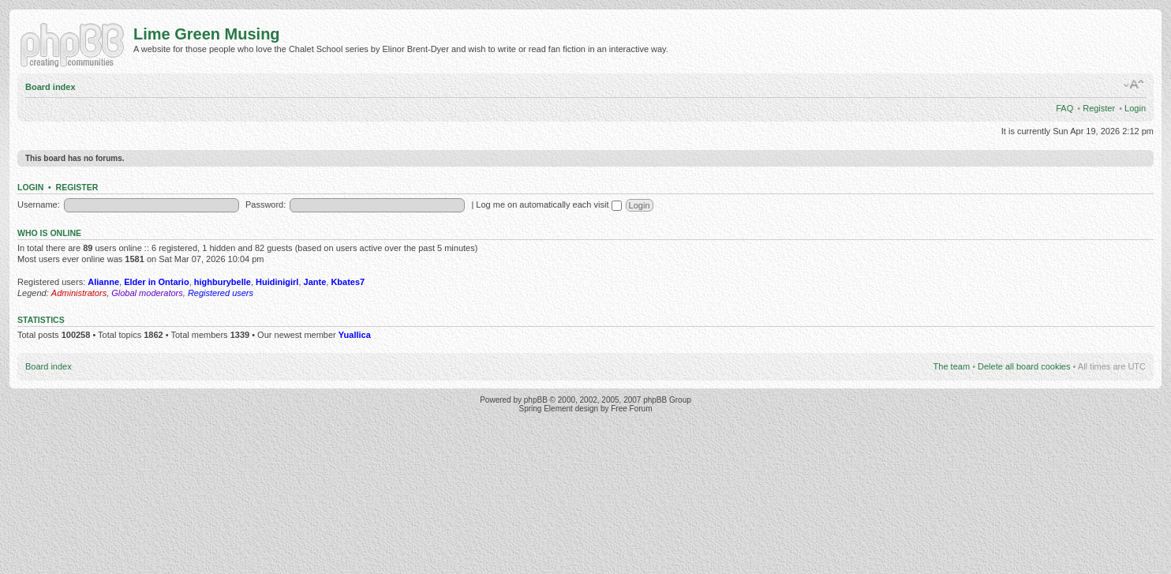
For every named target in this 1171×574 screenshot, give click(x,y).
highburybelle (222, 282)
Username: (38, 204)
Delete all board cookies (1024, 366)
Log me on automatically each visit (548, 204)
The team (951, 366)
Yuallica (355, 335)
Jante (315, 282)
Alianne (103, 282)
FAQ (1064, 108)
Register (1099, 108)
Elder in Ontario (156, 282)
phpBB (536, 400)
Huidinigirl (277, 282)
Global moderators (147, 293)
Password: (265, 204)
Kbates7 (348, 282)
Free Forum (631, 408)
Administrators (79, 293)
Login (1135, 108)
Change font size (1134, 84)
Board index (50, 87)
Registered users (220, 293)
